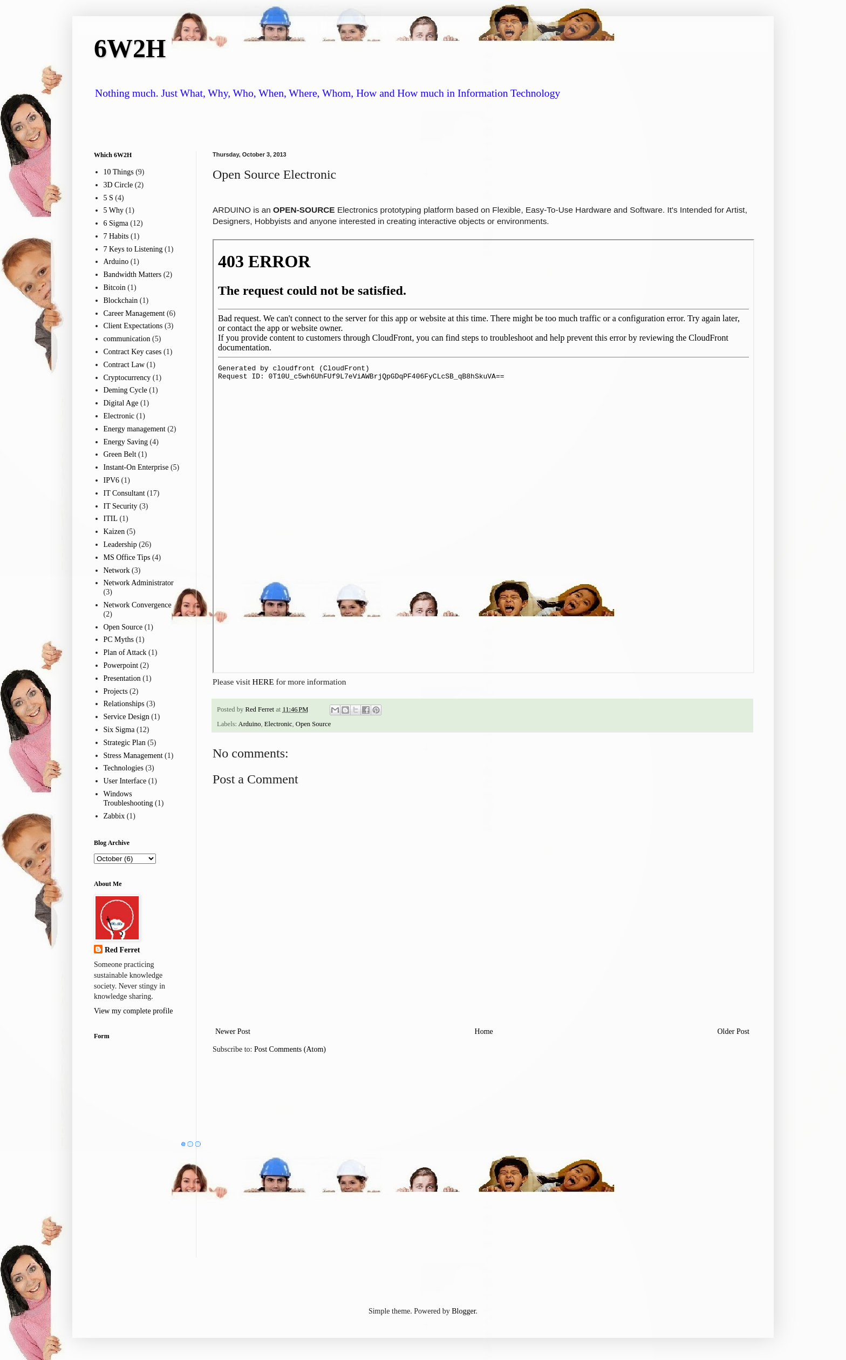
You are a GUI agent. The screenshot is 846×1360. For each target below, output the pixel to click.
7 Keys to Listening (133, 249)
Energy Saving (126, 442)
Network (117, 570)
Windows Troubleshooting (128, 798)
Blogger (463, 1311)
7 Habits (116, 236)
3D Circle (118, 185)
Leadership (120, 544)
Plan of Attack (125, 652)
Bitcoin (115, 287)
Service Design (126, 717)
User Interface (125, 781)
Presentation (122, 678)
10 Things (119, 172)
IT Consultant (124, 493)
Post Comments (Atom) (290, 1049)
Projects (116, 691)
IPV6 (112, 480)
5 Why (114, 210)
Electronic (278, 724)
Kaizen (114, 531)
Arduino (249, 724)
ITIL (111, 519)
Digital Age (121, 403)
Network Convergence (138, 605)
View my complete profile (133, 1011)
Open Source (313, 724)
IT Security (121, 506)
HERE (263, 681)
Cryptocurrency (127, 378)
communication (127, 339)
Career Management (134, 313)
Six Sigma (119, 730)
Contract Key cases (133, 352)
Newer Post (232, 1031)
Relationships (124, 704)
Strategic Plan (125, 743)
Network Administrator (139, 583)
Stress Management (133, 756)
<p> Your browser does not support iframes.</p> (483, 456)
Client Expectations (133, 326)
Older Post (734, 1031)
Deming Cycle (125, 390)
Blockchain (121, 300)
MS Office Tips (127, 557)
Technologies (124, 768)
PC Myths (119, 639)
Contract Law (124, 365)
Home (484, 1031)
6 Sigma (116, 223)
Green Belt (120, 454)
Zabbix (114, 816)
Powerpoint (121, 665)
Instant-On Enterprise (136, 467)
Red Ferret (122, 950)
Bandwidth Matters (133, 274)
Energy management (135, 429)
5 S (108, 198)
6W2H (130, 48)
